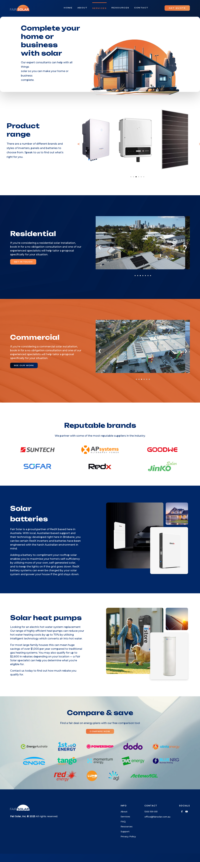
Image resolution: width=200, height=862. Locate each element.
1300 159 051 (150, 811)
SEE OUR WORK (24, 365)
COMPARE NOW (100, 731)
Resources (120, 8)
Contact (141, 8)
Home (68, 8)
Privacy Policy (128, 836)
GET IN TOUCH (23, 262)
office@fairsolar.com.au (157, 816)
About (82, 8)
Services (99, 8)
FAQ (123, 821)
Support (125, 831)
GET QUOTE (177, 8)
